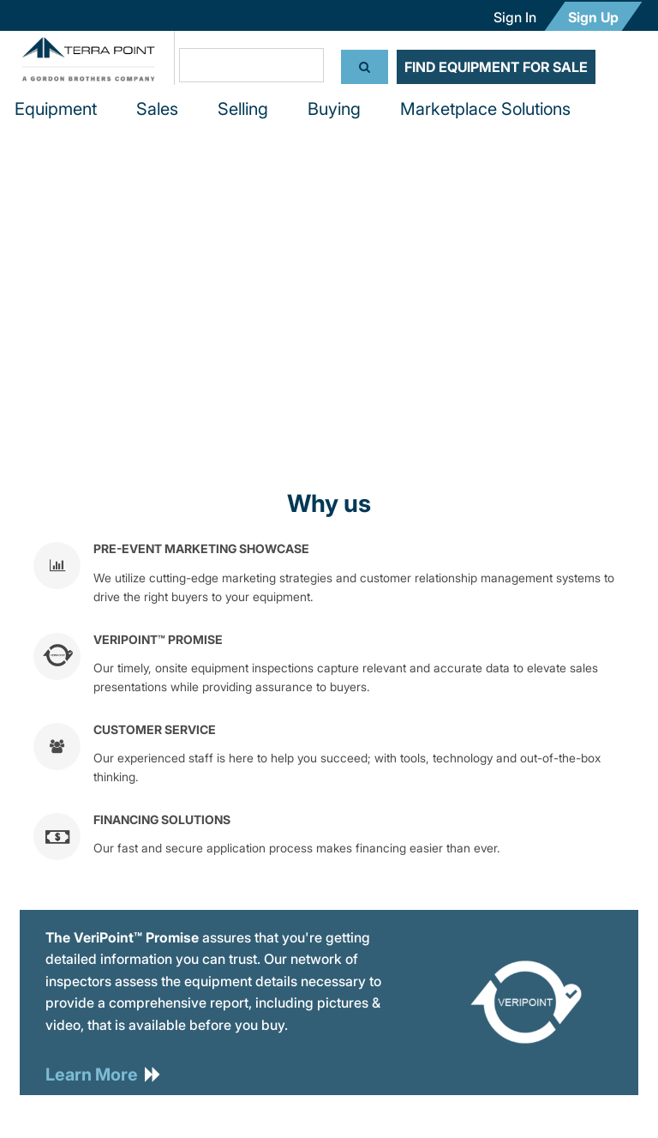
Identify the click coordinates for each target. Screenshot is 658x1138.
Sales (157, 109)
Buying (334, 109)
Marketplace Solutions (485, 109)
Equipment (56, 109)
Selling (243, 109)
